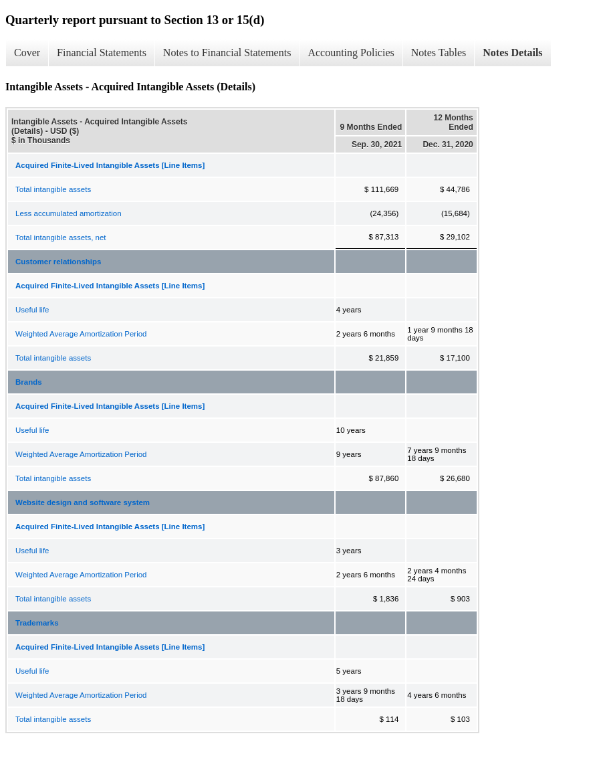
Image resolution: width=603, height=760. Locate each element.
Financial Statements (101, 52)
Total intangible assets (53, 189)
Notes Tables (439, 52)
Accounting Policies (351, 52)
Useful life (32, 310)
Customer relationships (58, 262)
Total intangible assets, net (60, 237)
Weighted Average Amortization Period (80, 334)
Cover (27, 52)
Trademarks (37, 623)
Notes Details (512, 52)
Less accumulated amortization (68, 213)
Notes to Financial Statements (227, 52)
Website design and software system (82, 502)
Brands (28, 382)
